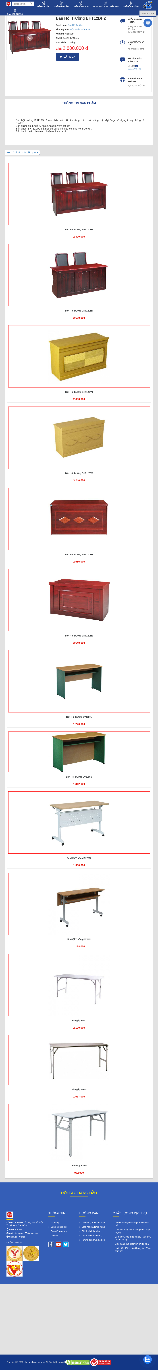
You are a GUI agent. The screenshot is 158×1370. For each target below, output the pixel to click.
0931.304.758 (16, 1229)
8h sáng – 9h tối (17, 1237)
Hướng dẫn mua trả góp (93, 1240)
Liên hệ (54, 1235)
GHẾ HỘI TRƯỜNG (131, 6)
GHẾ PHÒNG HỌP (81, 6)
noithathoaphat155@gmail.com (24, 1233)
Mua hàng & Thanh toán (93, 1222)
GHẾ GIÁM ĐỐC (43, 6)
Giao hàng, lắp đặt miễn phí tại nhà (132, 1244)
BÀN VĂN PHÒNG (15, 14)
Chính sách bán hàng (92, 1235)
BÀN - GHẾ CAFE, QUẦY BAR (106, 6)
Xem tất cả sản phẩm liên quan (22, 152)
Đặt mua (67, 56)
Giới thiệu (55, 1222)
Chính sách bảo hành (92, 1231)
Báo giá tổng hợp (59, 1231)
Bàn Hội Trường (75, 25)
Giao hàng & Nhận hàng (93, 1227)
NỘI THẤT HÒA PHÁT (81, 29)
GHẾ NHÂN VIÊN (61, 6)
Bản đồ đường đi (59, 1227)
